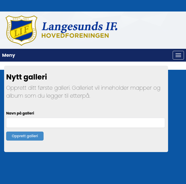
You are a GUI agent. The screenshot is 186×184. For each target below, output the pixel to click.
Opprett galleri (25, 136)
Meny (8, 55)
